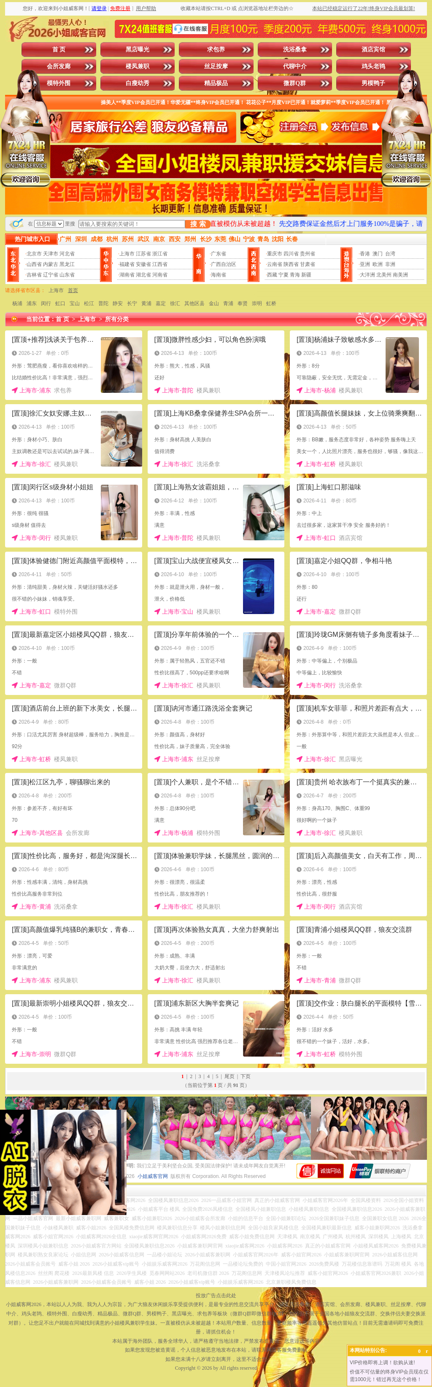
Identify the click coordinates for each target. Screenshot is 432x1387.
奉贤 (243, 303)
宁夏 (283, 275)
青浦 (228, 303)
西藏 (272, 275)
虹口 (60, 303)
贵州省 (307, 254)
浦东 (32, 303)
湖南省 (127, 275)
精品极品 (216, 83)
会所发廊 (58, 66)
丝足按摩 (216, 66)
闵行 (46, 303)
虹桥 (271, 303)
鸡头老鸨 (373, 66)
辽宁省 (50, 275)
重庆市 (274, 254)
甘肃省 (307, 264)
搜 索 (197, 224)
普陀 (103, 303)
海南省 (218, 275)
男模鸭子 (373, 83)
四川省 (291, 254)
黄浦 (146, 303)
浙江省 (159, 254)
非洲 (390, 264)
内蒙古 (50, 264)
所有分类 (117, 319)
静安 (118, 303)
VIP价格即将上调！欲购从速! (382, 1363)
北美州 (384, 275)
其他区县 (194, 303)
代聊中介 (295, 66)
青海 (295, 275)
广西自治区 (223, 264)
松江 (89, 303)
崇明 (257, 303)
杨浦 (17, 303)
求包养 (216, 49)
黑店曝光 (137, 49)
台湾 (390, 254)
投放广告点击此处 (216, 1295)
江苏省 (143, 254)
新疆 (306, 275)
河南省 (159, 275)
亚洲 (365, 264)
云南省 (274, 264)
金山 (214, 303)
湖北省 (143, 275)
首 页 (59, 49)
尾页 (229, 1076)
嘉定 (161, 303)
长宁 (132, 303)
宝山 (75, 303)
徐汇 (175, 303)
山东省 (67, 275)
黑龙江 (67, 264)
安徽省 (143, 264)
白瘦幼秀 (137, 83)
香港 (365, 254)
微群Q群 (295, 83)
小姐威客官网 (153, 1176)
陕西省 (291, 264)
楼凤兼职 (137, 66)
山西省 (34, 264)
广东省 (218, 254)
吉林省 (34, 275)
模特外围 (58, 83)
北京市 (34, 254)
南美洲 (400, 275)
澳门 (378, 254)
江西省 (159, 264)
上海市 (127, 254)
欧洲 (378, 264)
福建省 (127, 264)
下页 (245, 1076)
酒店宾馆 (373, 49)
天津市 (50, 254)
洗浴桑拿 (295, 49)
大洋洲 (367, 275)
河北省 (67, 254)
